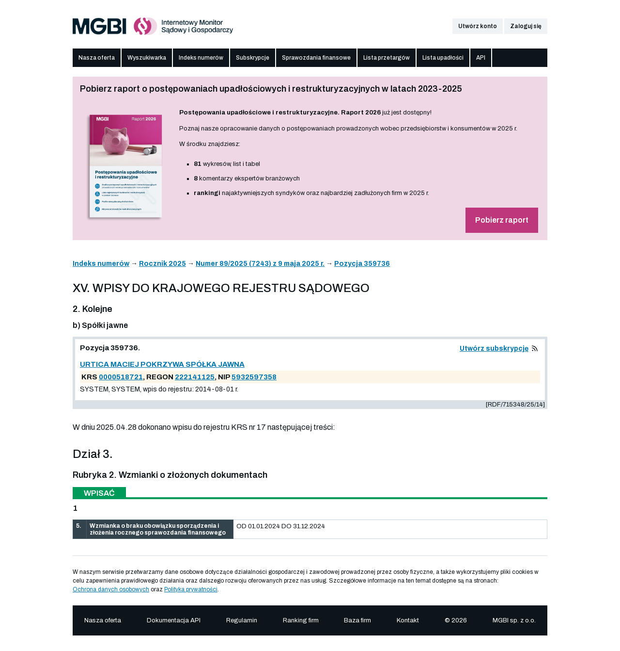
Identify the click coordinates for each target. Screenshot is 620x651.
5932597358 (254, 377)
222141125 (195, 377)
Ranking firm (301, 620)
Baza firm (357, 620)
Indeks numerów (201, 57)
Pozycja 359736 (362, 263)
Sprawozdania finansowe (316, 57)
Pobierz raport (501, 220)
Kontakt (408, 620)
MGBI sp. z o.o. (514, 620)
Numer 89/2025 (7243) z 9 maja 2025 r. (260, 263)
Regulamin (241, 620)
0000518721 (121, 377)
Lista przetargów (386, 57)
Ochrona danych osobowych (111, 589)
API (480, 57)
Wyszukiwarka (146, 57)
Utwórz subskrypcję (494, 348)
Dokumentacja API (174, 620)
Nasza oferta (96, 57)
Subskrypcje (252, 57)
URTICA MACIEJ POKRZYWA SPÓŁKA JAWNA (162, 364)
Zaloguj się (526, 26)
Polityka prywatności (190, 589)
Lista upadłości (443, 57)
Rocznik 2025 (162, 263)
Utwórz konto (477, 26)
